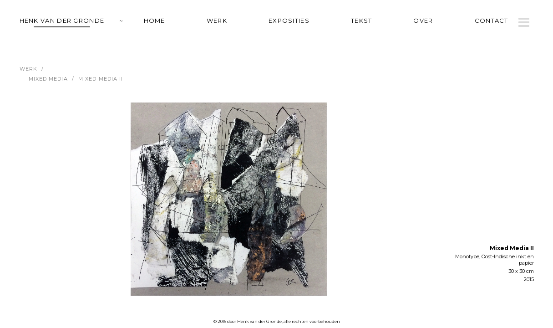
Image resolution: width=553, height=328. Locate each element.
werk (217, 20)
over (423, 20)
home (154, 20)
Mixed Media (48, 79)
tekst (361, 20)
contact (491, 20)
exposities (289, 20)
